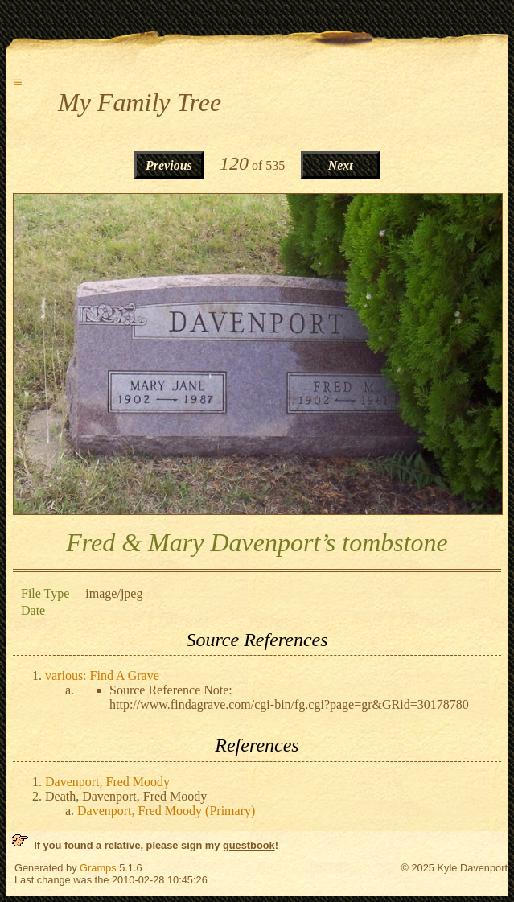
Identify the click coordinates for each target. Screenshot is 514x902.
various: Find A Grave (102, 675)
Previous (169, 165)
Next (340, 165)
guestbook (249, 845)
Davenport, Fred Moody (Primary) (166, 811)
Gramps (98, 868)
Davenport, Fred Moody (107, 782)
